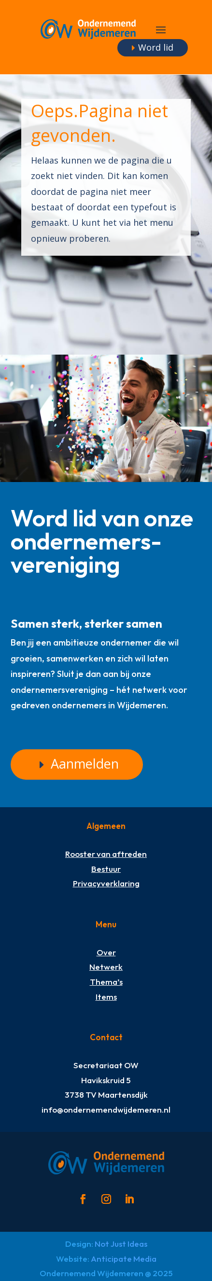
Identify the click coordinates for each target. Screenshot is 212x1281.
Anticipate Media (123, 1258)
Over (106, 952)
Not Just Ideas (121, 1244)
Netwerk (106, 967)
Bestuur (106, 869)
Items (106, 997)
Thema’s (106, 982)
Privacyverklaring (106, 883)
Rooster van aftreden (106, 854)
